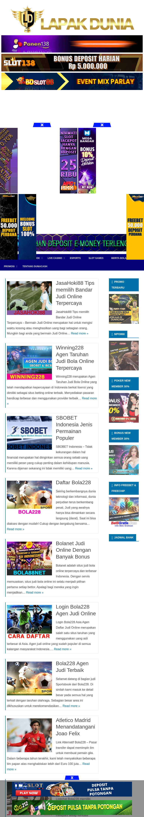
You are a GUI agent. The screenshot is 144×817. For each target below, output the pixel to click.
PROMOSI (9, 266)
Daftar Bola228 (73, 482)
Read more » (79, 333)
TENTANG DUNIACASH (34, 266)
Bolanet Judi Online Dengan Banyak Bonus (73, 550)
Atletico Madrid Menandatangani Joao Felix (75, 727)
